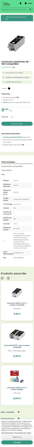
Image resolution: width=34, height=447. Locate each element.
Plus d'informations (7, 433)
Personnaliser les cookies (23, 433)
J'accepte (17, 442)
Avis (3, 174)
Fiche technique (8, 162)
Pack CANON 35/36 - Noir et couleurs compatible (17, 346)
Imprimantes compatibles (12, 166)
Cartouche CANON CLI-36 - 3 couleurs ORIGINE (17, 388)
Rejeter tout (17, 437)
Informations (6, 170)
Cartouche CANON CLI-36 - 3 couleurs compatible (17, 304)
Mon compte (7, 412)
